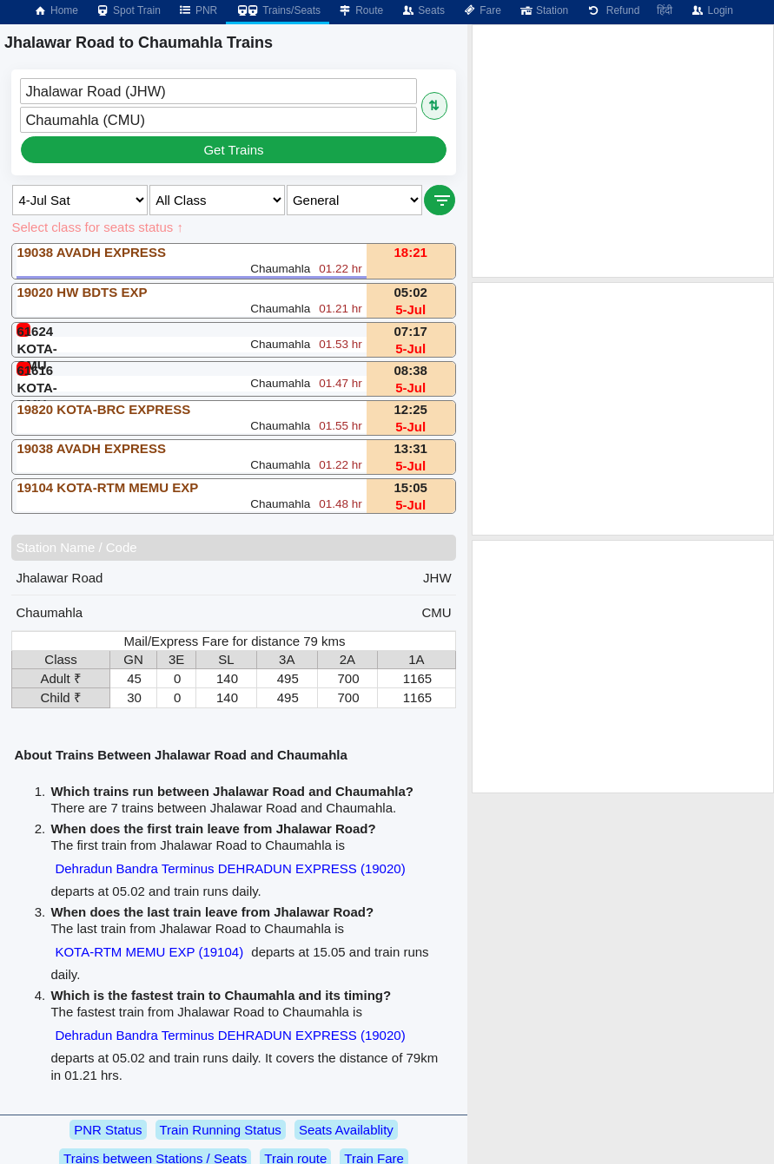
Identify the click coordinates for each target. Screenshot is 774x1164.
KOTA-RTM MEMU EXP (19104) (149, 951)
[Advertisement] (623, 151)
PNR (197, 10)
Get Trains (233, 149)
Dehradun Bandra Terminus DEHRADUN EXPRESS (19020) (230, 868)
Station (543, 10)
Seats (422, 10)
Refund (612, 10)
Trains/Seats (278, 10)
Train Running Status (220, 1129)
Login (711, 10)
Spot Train (128, 10)
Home (55, 10)
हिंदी (664, 10)
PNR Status (108, 1129)
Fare (481, 10)
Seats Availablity (346, 1129)
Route (360, 10)
